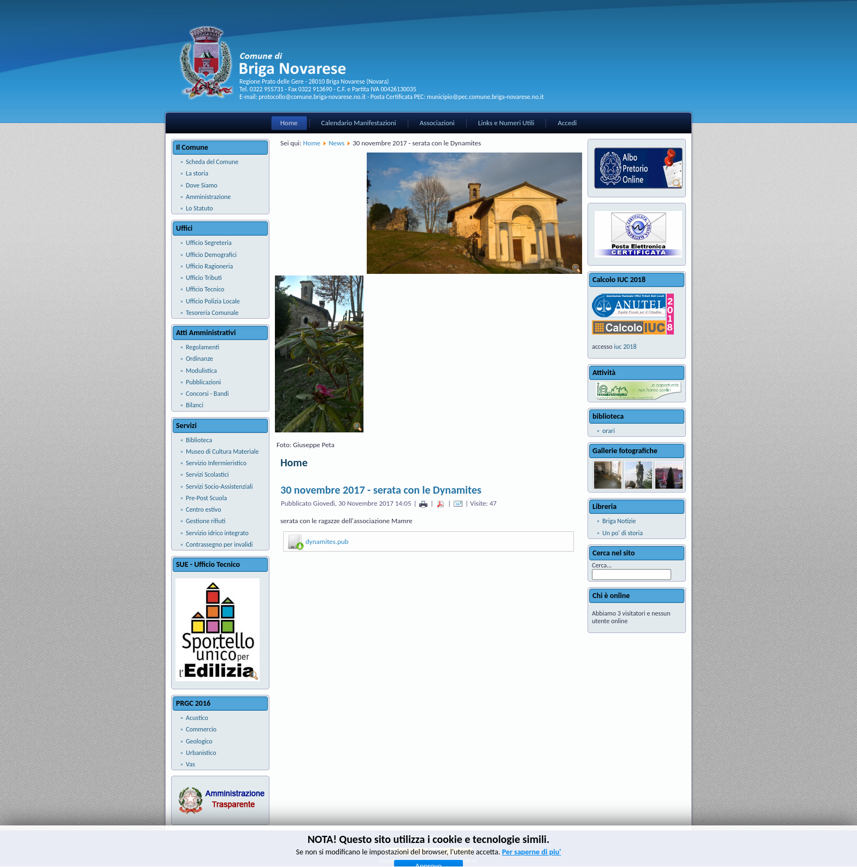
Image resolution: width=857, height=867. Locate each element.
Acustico (197, 718)
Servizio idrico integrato (217, 533)
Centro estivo (203, 509)
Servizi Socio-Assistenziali (219, 486)
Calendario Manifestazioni (358, 123)
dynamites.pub (327, 541)
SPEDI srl (467, 860)
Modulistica (201, 370)
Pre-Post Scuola (206, 498)
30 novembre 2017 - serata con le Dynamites (381, 489)
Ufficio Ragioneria (209, 266)
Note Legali (440, 836)
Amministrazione (208, 197)
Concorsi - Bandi (207, 393)
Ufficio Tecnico (205, 289)
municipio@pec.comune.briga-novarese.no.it (485, 97)
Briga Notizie (619, 521)
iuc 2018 (625, 346)
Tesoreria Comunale (212, 313)
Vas (190, 764)
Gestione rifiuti (205, 521)
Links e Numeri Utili (506, 123)
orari (608, 431)
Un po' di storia (622, 533)
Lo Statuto (199, 208)
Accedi (567, 123)
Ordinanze (199, 358)
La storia (197, 173)
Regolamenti (202, 347)
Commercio (201, 729)
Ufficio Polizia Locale (213, 301)
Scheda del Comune (212, 162)
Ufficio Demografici (211, 255)
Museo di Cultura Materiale (222, 451)
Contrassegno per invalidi (219, 544)
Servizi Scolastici (207, 474)
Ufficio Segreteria (209, 243)
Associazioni (437, 123)
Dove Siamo (202, 185)
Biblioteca (199, 440)
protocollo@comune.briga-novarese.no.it (312, 97)
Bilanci (194, 405)
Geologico (199, 741)
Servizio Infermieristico (216, 463)
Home (289, 123)
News (336, 143)
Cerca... (602, 565)
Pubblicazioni (203, 382)
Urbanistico (201, 753)
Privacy (412, 836)
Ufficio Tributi (204, 278)
